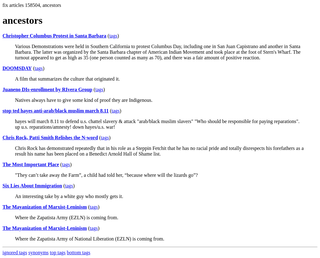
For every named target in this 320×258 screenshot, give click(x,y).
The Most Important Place (30, 164)
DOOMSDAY (17, 68)
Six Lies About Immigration (32, 185)
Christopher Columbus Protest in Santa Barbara (54, 35)
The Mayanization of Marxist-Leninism (44, 207)
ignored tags (14, 252)
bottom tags (78, 252)
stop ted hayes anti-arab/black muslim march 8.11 (55, 110)
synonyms (38, 252)
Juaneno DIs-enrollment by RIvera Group (47, 89)
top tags (58, 252)
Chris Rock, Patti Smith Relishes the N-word (50, 137)
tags (113, 35)
